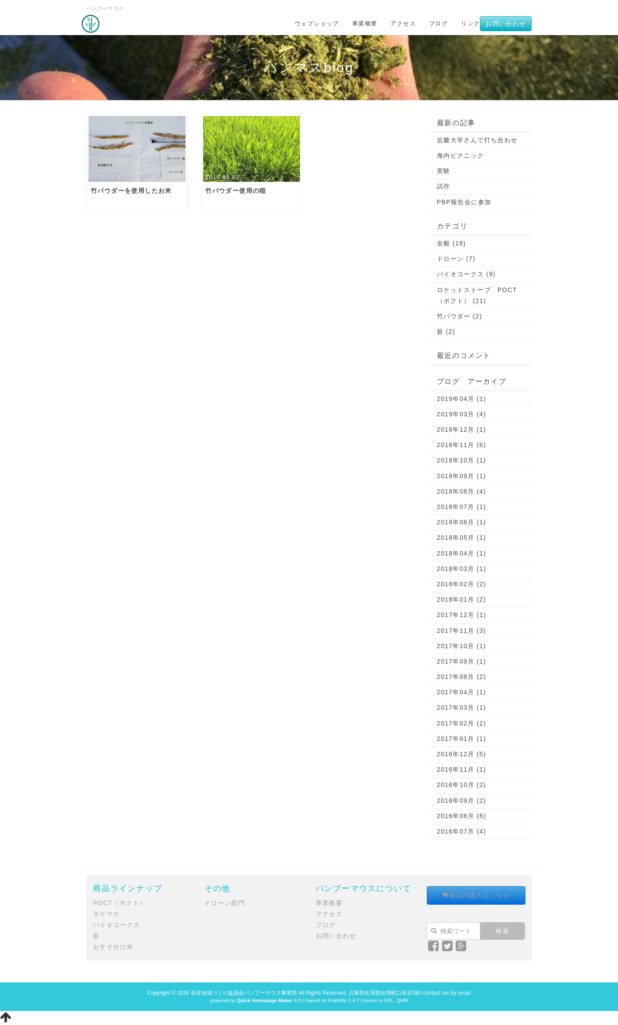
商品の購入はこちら (476, 895)
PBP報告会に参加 (464, 202)
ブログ (438, 23)
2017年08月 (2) (461, 676)
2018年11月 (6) (461, 444)
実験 (443, 170)
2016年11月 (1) (461, 769)
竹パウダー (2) (459, 316)
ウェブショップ (317, 23)
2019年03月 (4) (461, 414)
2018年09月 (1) (461, 476)
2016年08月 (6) (461, 815)
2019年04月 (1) (461, 398)
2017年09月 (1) (461, 661)
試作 (443, 186)
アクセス (403, 23)
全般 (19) (451, 243)
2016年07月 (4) (461, 831)
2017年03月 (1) (461, 707)
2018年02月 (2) (461, 584)
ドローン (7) (456, 258)
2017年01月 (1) (461, 738)
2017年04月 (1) (461, 692)
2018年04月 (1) (461, 553)
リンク (470, 23)
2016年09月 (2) (461, 800)
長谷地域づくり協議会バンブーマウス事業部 (244, 993)
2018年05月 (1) (461, 537)
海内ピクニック (460, 155)
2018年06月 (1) (461, 522)
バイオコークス (116, 924)
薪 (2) (446, 331)
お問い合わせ (506, 23)
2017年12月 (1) (461, 614)
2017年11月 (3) (461, 630)
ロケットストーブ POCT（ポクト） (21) (477, 295)
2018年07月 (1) (461, 506)
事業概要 (365, 23)
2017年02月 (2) (461, 723)
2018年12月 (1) (461, 429)
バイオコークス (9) (466, 274)
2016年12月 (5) (461, 754)
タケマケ (106, 913)
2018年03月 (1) (461, 568)
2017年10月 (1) (461, 646)
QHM (402, 1000)
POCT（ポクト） (119, 902)
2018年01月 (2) (461, 599)
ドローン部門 (224, 902)
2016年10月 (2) (461, 784)
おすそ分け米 (113, 946)
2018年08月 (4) (461, 491)
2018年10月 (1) (461, 460)
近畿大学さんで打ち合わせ (477, 140)
